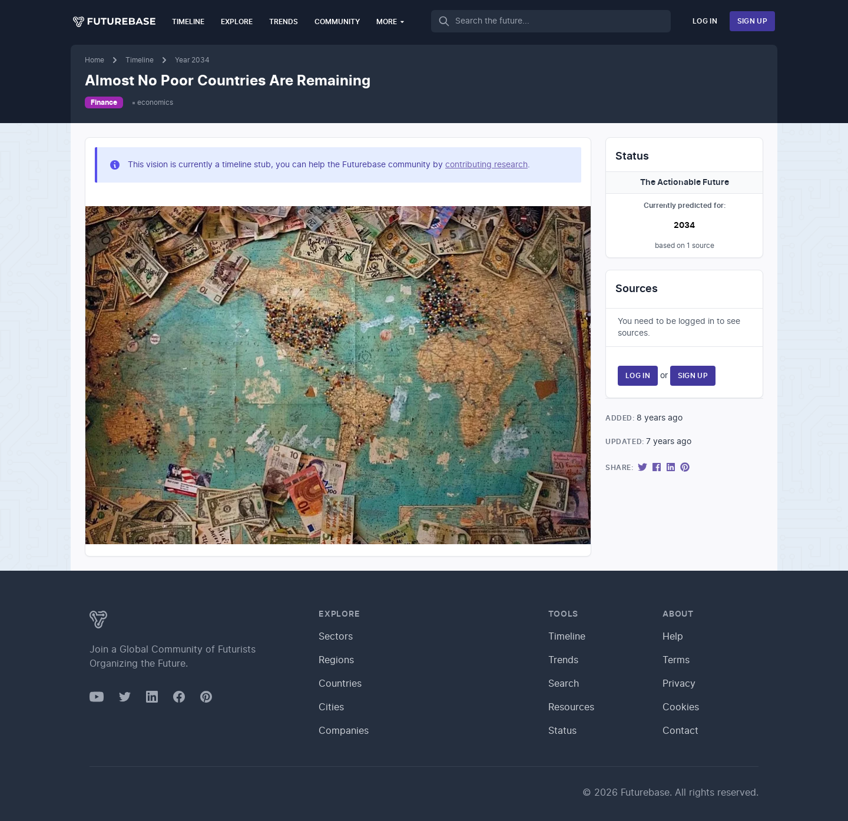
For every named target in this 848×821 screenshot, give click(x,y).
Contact (680, 731)
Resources (571, 707)
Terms (676, 660)
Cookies (680, 707)
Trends (283, 21)
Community (337, 21)
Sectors (336, 636)
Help (672, 636)
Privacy (678, 683)
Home (94, 60)
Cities (331, 707)
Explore (237, 21)
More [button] (390, 21)
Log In (705, 21)
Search (563, 683)
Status (562, 731)
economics (155, 102)
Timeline (188, 21)
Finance (104, 102)
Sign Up (752, 21)
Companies (344, 731)
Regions (336, 660)
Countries (340, 683)
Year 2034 (192, 60)
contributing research (486, 165)
